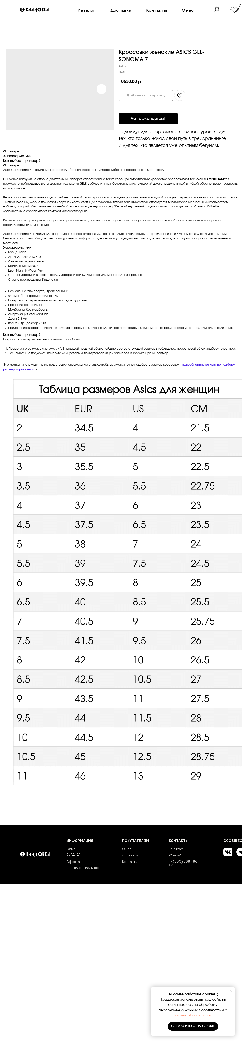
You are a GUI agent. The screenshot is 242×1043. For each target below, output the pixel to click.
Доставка (120, 10)
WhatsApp (177, 855)
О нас (188, 10)
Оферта (73, 862)
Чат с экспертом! (148, 119)
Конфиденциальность (84, 868)
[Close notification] (230, 990)
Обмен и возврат (73, 851)
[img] (35, 10)
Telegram (176, 849)
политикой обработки (192, 1015)
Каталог (86, 10)
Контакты (156, 10)
